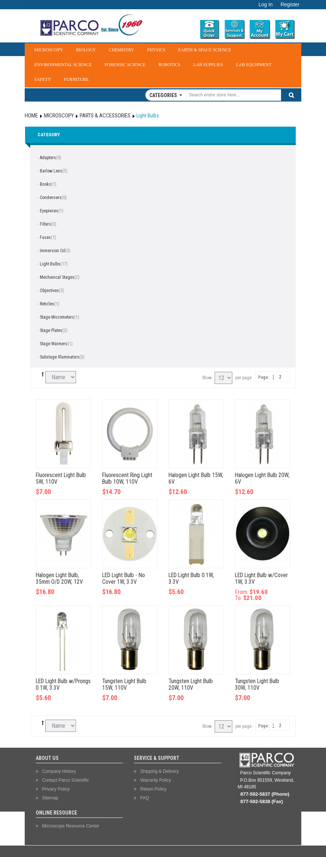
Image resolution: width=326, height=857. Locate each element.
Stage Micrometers (57, 317)
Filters (45, 224)
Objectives (49, 290)
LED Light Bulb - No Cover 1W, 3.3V (123, 578)
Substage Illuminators (59, 357)
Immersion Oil (52, 250)
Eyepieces (49, 210)
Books (45, 184)
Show (207, 377)
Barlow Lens (51, 171)
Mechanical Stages (57, 277)
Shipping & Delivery (159, 771)
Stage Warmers (53, 343)
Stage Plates (51, 330)
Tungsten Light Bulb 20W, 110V (191, 684)
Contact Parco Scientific (65, 780)
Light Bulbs (50, 264)
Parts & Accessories (105, 115)
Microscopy (59, 115)
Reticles (47, 303)
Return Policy (153, 789)
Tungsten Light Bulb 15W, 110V (124, 684)
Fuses (45, 237)
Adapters (48, 157)
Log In (266, 4)
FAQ (144, 798)
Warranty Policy (155, 780)
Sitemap (50, 798)
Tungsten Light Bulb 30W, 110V (257, 684)
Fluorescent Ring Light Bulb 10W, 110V (127, 478)
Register (290, 4)
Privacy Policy (56, 789)
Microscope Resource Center (70, 826)
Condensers (51, 197)
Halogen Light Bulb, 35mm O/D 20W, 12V (59, 578)
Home (31, 115)
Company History (59, 771)
